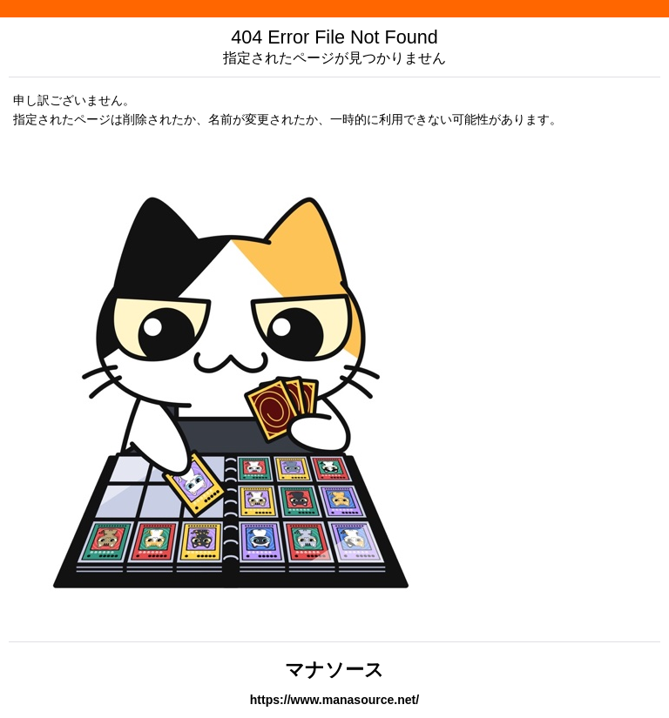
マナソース (334, 670)
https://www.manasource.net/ (334, 700)
